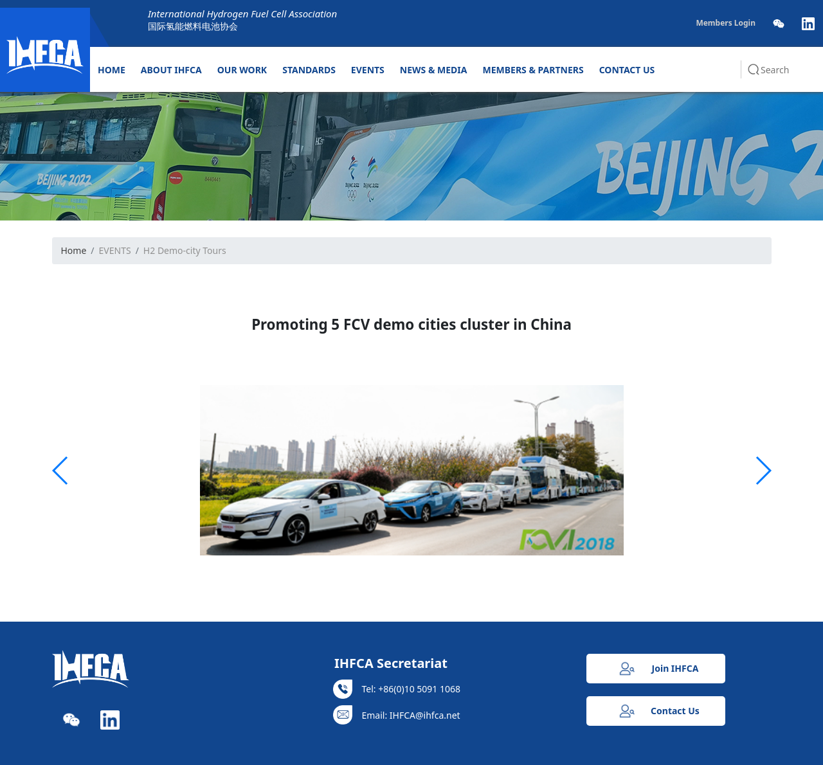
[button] (60, 470)
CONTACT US (627, 70)
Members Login (725, 22)
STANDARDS (309, 70)
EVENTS (367, 70)
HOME (111, 70)
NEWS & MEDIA (433, 70)
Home (74, 250)
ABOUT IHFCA (171, 70)
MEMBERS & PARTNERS (533, 70)
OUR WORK (242, 70)
